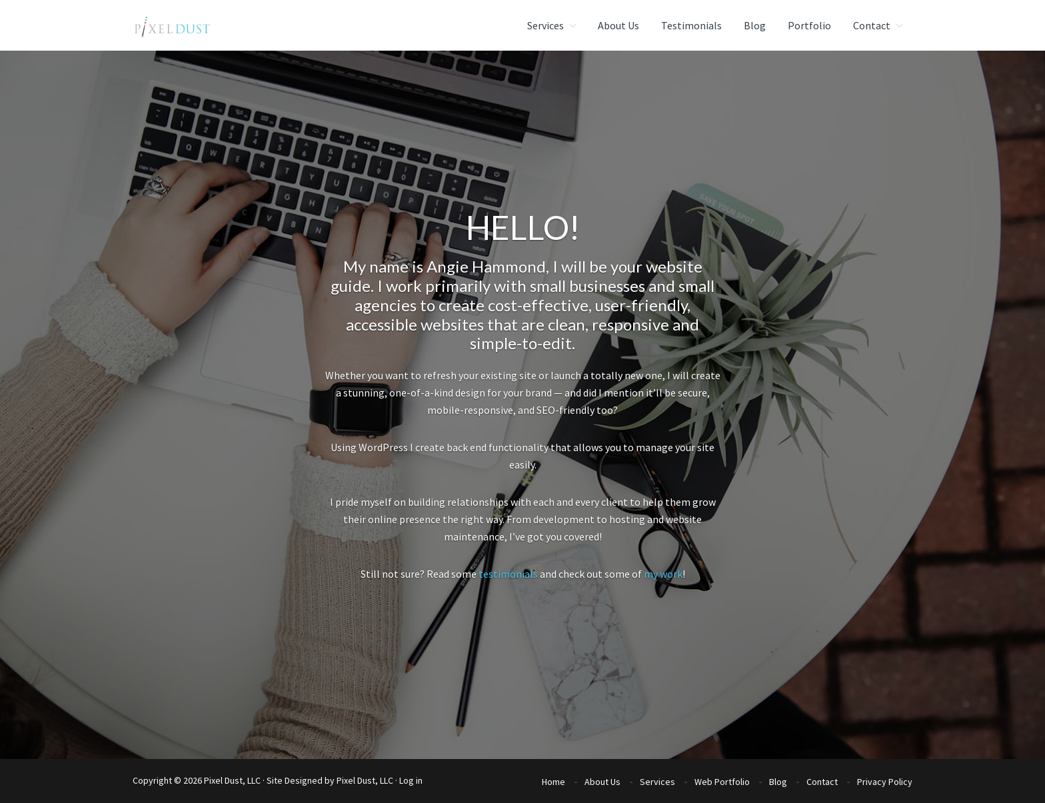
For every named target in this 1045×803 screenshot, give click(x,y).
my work (663, 573)
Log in (411, 780)
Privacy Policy (884, 781)
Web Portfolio (722, 781)
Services (657, 781)
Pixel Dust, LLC (365, 780)
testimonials (508, 573)
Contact (822, 781)
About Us (602, 781)
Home (553, 781)
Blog (778, 781)
